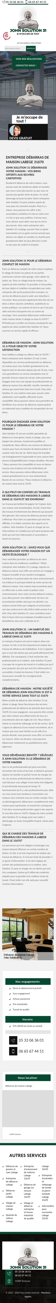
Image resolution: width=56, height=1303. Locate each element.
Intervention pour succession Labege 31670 (48, 1212)
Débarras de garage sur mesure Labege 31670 (30, 1190)
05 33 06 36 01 (12, 2)
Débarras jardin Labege (10, 1193)
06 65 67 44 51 (35, 2)
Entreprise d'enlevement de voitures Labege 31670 (30, 1172)
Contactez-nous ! (26, 65)
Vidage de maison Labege (11, 1205)
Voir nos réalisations (29, 59)
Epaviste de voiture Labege (11, 1218)
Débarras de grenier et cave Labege (12, 1169)
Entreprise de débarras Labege (11, 1181)
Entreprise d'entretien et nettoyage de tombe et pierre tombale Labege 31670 (47, 1187)
